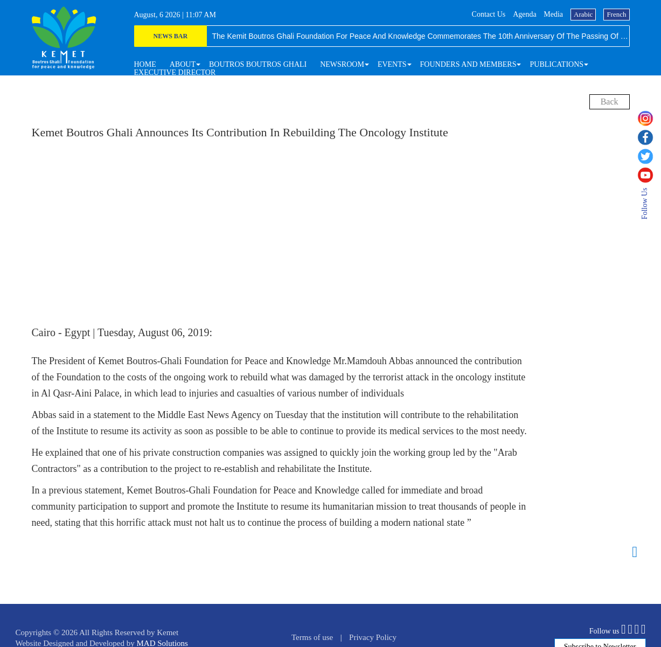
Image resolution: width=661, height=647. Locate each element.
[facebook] (649, 137)
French (616, 14)
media (553, 14)
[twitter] (649, 156)
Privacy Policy (372, 637)
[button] (183, 64)
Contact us (489, 14)
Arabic (583, 14)
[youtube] (649, 175)
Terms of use (312, 637)
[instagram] (649, 118)
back (609, 101)
